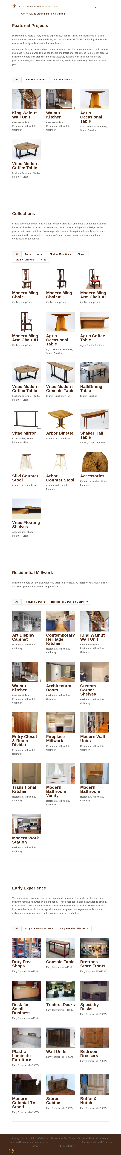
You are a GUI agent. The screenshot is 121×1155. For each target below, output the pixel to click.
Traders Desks (60, 1004)
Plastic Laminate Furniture (21, 1055)
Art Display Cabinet (23, 637)
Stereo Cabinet (54, 1100)
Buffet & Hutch (88, 1100)
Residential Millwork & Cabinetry (69, 602)
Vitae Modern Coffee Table (25, 165)
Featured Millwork (63, 79)
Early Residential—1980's (74, 928)
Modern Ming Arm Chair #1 (25, 337)
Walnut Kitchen (53, 115)
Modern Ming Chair (60, 254)
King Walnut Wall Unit (24, 115)
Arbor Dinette (59, 433)
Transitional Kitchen (24, 789)
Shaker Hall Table (91, 435)
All (16, 79)
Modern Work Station (25, 840)
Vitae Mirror (24, 433)
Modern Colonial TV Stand (23, 1102)
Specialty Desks (89, 1006)
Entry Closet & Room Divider (24, 740)
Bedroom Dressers (89, 1053)
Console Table (60, 961)
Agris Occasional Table (91, 117)
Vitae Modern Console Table (60, 388)
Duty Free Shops (22, 963)
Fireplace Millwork (55, 738)
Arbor (40, 254)
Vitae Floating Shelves (26, 524)
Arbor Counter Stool (60, 478)
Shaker (81, 254)
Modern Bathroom (90, 789)
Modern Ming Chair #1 (59, 294)
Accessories (18, 438)
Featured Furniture (35, 79)
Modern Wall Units (92, 738)
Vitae (25, 176)
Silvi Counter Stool (25, 478)
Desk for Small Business (21, 1008)
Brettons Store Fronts (92, 963)
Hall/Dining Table (91, 388)
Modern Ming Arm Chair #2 (93, 294)
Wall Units (56, 1051)
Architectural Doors (59, 687)
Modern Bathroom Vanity (56, 791)
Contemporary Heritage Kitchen (60, 639)
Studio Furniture (88, 130)
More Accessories (89, 481)
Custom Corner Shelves (88, 689)
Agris (83, 126)
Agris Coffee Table (92, 337)
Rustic (56, 485)
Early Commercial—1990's (39, 928)
